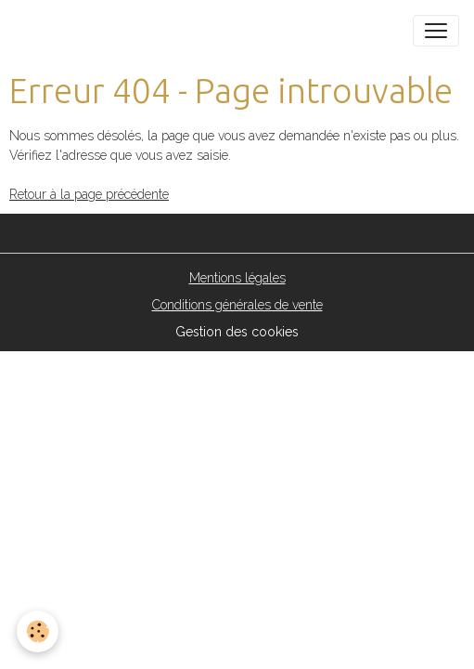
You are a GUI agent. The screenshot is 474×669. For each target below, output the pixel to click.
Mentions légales (237, 277)
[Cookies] (37, 631)
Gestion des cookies (237, 331)
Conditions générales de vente (237, 304)
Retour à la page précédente (89, 194)
